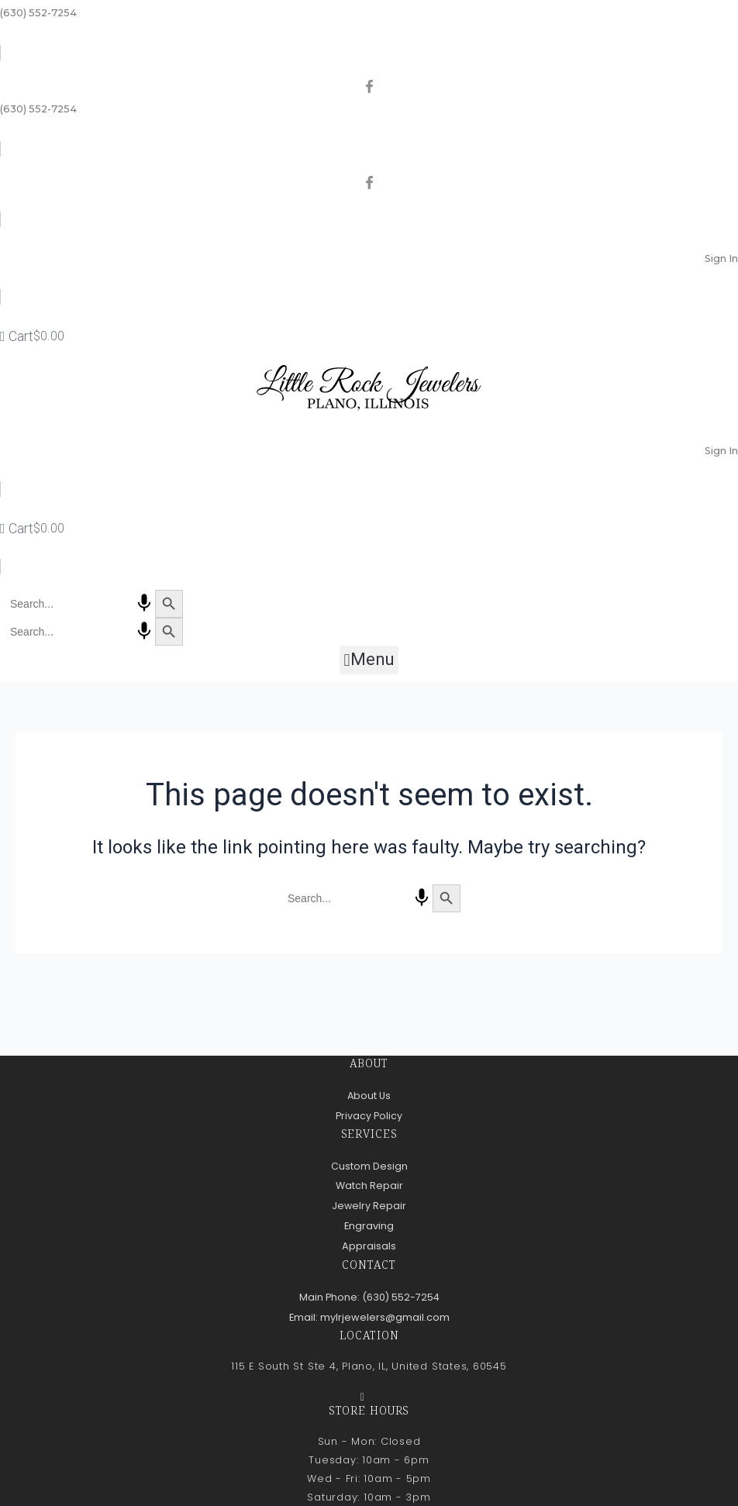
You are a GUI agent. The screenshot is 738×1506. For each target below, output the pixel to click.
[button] (369, 660)
